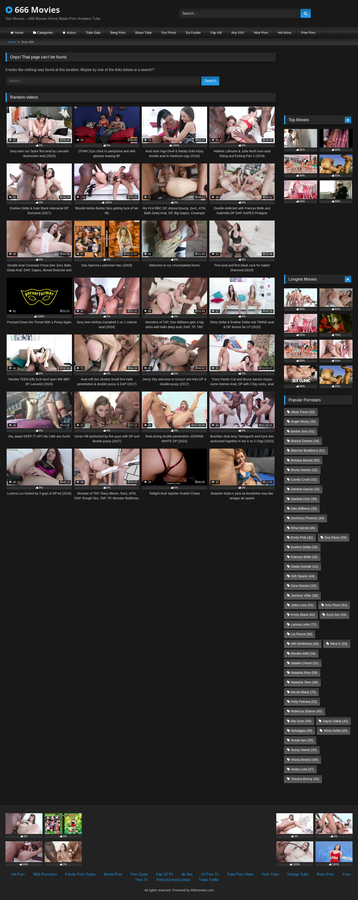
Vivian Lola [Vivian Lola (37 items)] (302, 769)
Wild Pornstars (45, 874)
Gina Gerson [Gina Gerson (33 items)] (303, 585)
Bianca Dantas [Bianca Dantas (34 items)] (305, 441)
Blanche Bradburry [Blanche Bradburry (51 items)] (308, 450)
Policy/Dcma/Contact (173, 880)
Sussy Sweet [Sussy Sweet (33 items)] (304, 750)
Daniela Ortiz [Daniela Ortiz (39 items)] (304, 499)
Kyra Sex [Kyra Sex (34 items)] (336, 614)
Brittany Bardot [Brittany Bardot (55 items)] (305, 460)
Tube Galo (93, 32)
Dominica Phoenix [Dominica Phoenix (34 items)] (307, 518)
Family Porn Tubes (80, 874)
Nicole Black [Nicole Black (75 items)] (303, 692)
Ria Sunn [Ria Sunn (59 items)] (301, 721)
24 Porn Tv (210, 874)
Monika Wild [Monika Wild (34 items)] (303, 653)
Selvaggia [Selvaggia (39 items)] (301, 730)
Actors (71, 32)
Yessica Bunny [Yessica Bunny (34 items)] (305, 779)
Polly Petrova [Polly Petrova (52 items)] (304, 701)
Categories (45, 32)
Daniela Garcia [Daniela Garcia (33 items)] (305, 489)
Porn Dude (139, 874)
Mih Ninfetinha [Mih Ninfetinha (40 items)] (305, 643)
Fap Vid (216, 32)
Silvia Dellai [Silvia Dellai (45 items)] (335, 730)
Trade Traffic (209, 880)
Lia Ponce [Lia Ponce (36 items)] (301, 634)
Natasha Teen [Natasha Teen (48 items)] (304, 682)
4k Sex (187, 874)
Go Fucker (193, 32)
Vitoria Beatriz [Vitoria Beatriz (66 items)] (304, 759)
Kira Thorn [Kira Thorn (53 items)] (336, 605)
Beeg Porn (117, 32)
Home (19, 32)
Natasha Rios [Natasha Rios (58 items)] (304, 672)
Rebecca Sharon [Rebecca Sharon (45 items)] (306, 711)
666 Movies (32, 9)
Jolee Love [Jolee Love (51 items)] (302, 605)
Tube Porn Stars (240, 874)
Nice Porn (261, 32)
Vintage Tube (297, 874)
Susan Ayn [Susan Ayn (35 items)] (302, 740)
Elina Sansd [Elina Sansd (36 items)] (303, 528)
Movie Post (113, 874)
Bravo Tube (143, 32)
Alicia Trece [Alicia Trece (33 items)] (303, 412)
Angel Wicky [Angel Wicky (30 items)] (303, 421)
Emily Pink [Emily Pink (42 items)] (302, 537)
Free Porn (308, 32)
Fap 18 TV (164, 874)
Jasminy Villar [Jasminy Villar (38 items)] (304, 595)
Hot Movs (284, 32)
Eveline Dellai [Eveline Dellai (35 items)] (304, 547)
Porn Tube (270, 874)
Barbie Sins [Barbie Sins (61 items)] (302, 431)
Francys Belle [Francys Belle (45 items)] (304, 557)
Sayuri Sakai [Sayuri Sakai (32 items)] (335, 721)
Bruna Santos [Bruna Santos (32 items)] (304, 470)
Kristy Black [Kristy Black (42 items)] (303, 614)
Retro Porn (325, 874)
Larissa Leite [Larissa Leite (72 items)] (303, 624)
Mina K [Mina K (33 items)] (338, 643)
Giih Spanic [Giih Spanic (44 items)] (302, 576)
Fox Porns (168, 32)
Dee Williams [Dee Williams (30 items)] (304, 508)
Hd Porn (18, 874)
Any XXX (237, 32)
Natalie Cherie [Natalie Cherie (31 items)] (305, 663)
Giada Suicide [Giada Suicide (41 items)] (304, 566)
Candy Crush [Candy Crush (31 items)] (304, 479)
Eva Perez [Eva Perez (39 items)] (336, 537)
